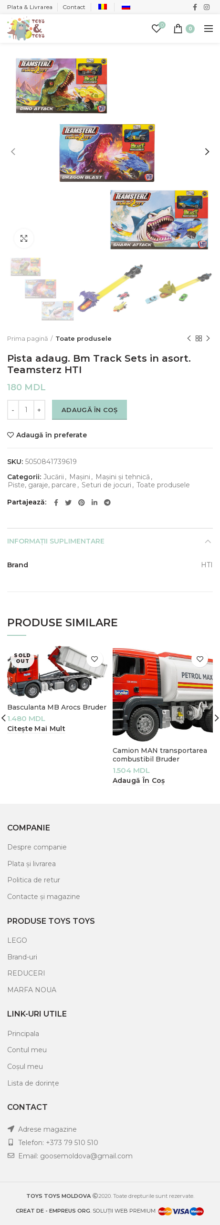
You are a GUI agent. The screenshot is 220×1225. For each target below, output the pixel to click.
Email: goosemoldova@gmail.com (75, 1156)
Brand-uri (22, 957)
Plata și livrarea (31, 863)
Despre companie (37, 847)
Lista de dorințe (33, 1083)
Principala (23, 1033)
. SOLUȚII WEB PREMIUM (86, 1210)
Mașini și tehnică (122, 477)
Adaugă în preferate (51, 435)
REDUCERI (26, 973)
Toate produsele (83, 338)
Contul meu (27, 1050)
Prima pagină (27, 338)
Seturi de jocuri (106, 485)
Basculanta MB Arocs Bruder (56, 707)
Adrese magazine (47, 1129)
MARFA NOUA (31, 990)
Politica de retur (33, 880)
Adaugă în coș (89, 410)
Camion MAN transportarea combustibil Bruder (160, 754)
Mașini (79, 477)
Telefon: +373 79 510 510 (58, 1142)
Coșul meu (25, 1066)
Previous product (189, 338)
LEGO (17, 940)
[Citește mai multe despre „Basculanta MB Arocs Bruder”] (36, 728)
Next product (208, 338)
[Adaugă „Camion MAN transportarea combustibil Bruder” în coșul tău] (139, 781)
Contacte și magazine (43, 896)
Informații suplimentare (56, 541)
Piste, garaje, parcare (42, 485)
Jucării (53, 477)
